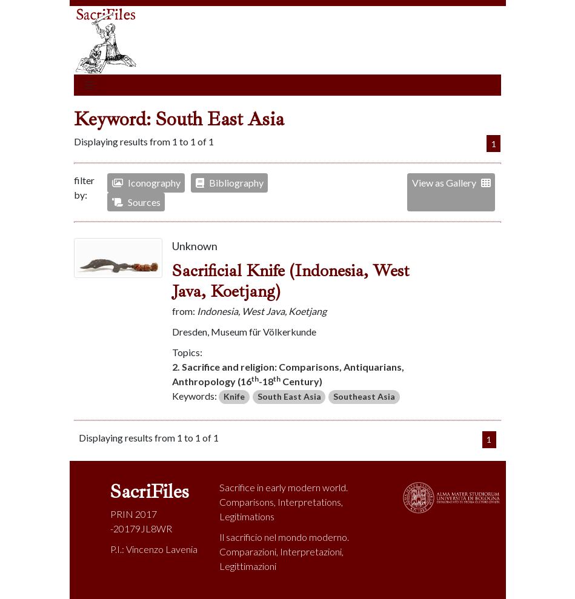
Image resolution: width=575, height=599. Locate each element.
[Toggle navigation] (90, 85)
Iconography (146, 182)
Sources (136, 202)
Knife (234, 396)
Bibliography (230, 182)
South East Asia (289, 396)
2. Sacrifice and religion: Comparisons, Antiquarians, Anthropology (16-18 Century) (288, 374)
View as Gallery (451, 182)
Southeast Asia (364, 396)
